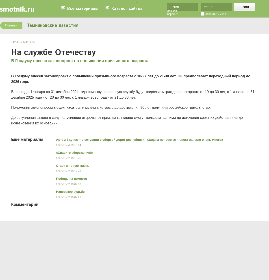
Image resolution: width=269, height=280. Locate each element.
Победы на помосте (71, 178)
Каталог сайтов (126, 9)
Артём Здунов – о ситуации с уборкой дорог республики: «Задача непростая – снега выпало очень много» (139, 139)
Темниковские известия (52, 25)
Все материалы (82, 9)
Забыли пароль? (172, 12)
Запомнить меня (215, 13)
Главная (11, 25)
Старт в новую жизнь (72, 165)
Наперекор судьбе (70, 191)
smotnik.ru (17, 9)
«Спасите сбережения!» (74, 152)
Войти (245, 7)
